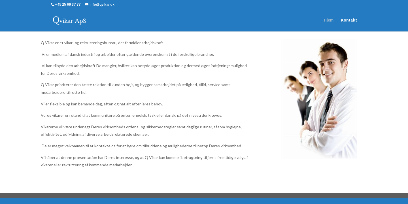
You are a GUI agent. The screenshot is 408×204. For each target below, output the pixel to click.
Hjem (328, 20)
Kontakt (349, 20)
